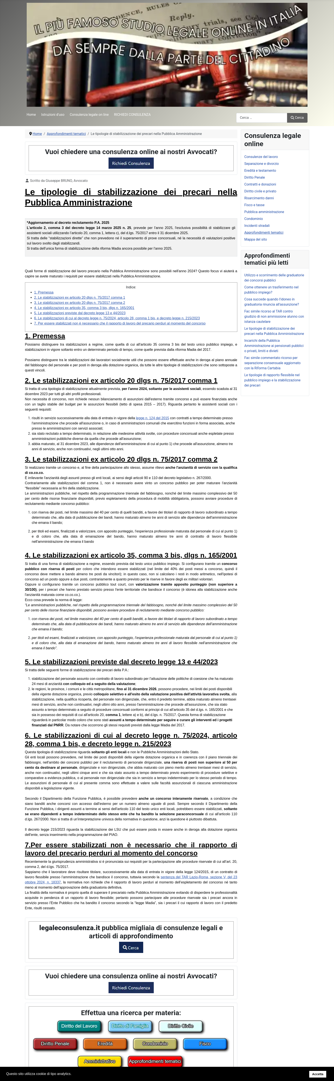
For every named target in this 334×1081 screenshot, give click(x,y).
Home (31, 115)
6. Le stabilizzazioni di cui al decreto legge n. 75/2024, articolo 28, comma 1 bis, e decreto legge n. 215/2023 (117, 318)
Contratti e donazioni (260, 184)
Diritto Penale (254, 177)
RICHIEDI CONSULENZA (132, 115)
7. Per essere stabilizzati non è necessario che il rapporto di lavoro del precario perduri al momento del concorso (120, 323)
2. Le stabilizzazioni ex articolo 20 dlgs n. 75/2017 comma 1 (79, 297)
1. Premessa (44, 292)
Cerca (297, 118)
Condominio (253, 219)
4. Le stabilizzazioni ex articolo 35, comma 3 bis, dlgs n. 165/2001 (84, 308)
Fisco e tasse (254, 205)
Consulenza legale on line (89, 115)
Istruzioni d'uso (52, 115)
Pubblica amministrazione (264, 212)
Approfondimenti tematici (264, 232)
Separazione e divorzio (261, 164)
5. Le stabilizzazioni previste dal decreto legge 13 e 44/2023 (80, 313)
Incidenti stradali (257, 226)
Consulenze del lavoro (261, 157)
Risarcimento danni (259, 198)
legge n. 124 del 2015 (152, 418)
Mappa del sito (255, 239)
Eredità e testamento (260, 171)
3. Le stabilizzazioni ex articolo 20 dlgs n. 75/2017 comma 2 (79, 303)
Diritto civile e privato (260, 191)
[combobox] (261, 118)
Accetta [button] (317, 1074)
